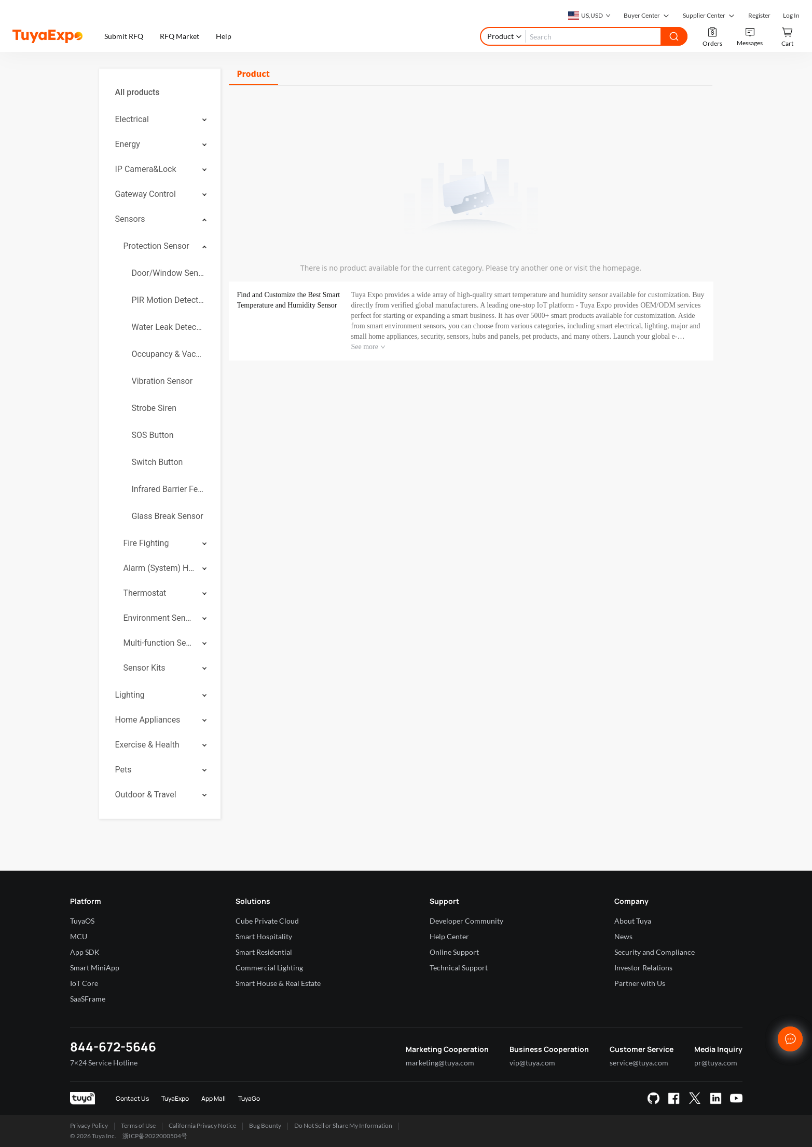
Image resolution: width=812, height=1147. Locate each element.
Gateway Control (145, 194)
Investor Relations (643, 967)
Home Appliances (148, 720)
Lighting (130, 695)
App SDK (85, 952)
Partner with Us (639, 983)
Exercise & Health (147, 745)
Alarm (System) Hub (159, 568)
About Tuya (632, 920)
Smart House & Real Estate (278, 983)
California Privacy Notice (202, 1125)
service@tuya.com (639, 1062)
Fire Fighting (146, 543)
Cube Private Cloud (267, 920)
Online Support (454, 952)
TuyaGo (249, 1098)
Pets (123, 770)
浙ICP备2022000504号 (154, 1136)
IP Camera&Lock (145, 169)
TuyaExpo (175, 1098)
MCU (78, 936)
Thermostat (145, 593)
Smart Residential (264, 952)
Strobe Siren (154, 408)
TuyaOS (82, 920)
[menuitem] (160, 92)
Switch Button (157, 462)
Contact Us (132, 1098)
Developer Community (466, 920)
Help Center (449, 936)
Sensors (130, 219)
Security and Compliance (654, 952)
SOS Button (153, 435)
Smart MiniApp (94, 967)
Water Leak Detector (168, 327)
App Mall (213, 1098)
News (623, 936)
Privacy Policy (89, 1125)
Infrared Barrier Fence (168, 489)
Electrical (132, 119)
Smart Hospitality (264, 936)
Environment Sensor (159, 618)
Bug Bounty (265, 1125)
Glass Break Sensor (167, 516)
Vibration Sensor (162, 381)
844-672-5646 (113, 1046)
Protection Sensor (156, 246)
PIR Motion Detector (168, 300)
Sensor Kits (144, 668)
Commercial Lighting (269, 967)
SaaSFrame (87, 998)
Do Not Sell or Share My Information (343, 1125)
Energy (127, 144)
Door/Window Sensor (168, 273)
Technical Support (459, 967)
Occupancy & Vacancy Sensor (168, 354)
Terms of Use (138, 1125)
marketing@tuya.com (440, 1062)
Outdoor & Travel (145, 794)
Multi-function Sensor (159, 643)
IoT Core (84, 983)
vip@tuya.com (532, 1062)
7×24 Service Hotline (103, 1062)
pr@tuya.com (715, 1062)
